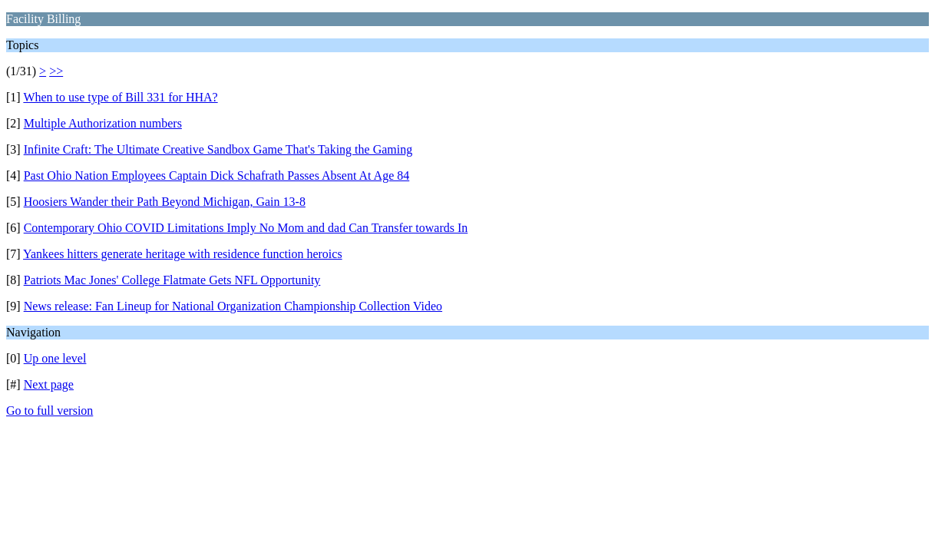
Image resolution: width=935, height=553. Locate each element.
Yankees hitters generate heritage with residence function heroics (182, 253)
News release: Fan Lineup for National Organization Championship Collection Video (233, 306)
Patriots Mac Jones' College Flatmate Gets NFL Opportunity (172, 279)
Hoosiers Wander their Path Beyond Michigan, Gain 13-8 (165, 201)
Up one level (55, 358)
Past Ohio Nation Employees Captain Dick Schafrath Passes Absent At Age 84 (217, 175)
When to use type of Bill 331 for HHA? (120, 97)
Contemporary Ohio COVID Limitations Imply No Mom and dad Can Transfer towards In (246, 227)
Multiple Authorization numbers (103, 123)
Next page (49, 384)
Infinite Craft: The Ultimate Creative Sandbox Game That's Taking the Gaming (218, 149)
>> (56, 71)
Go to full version (49, 410)
